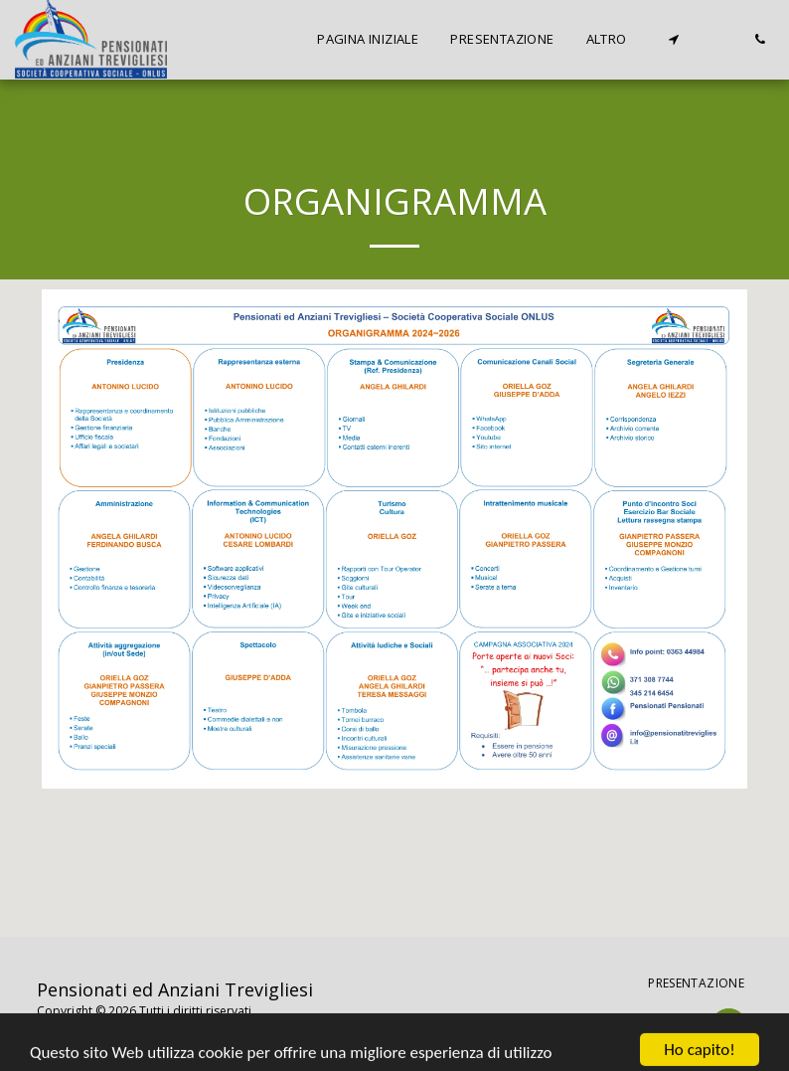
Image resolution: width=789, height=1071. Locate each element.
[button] (673, 39)
